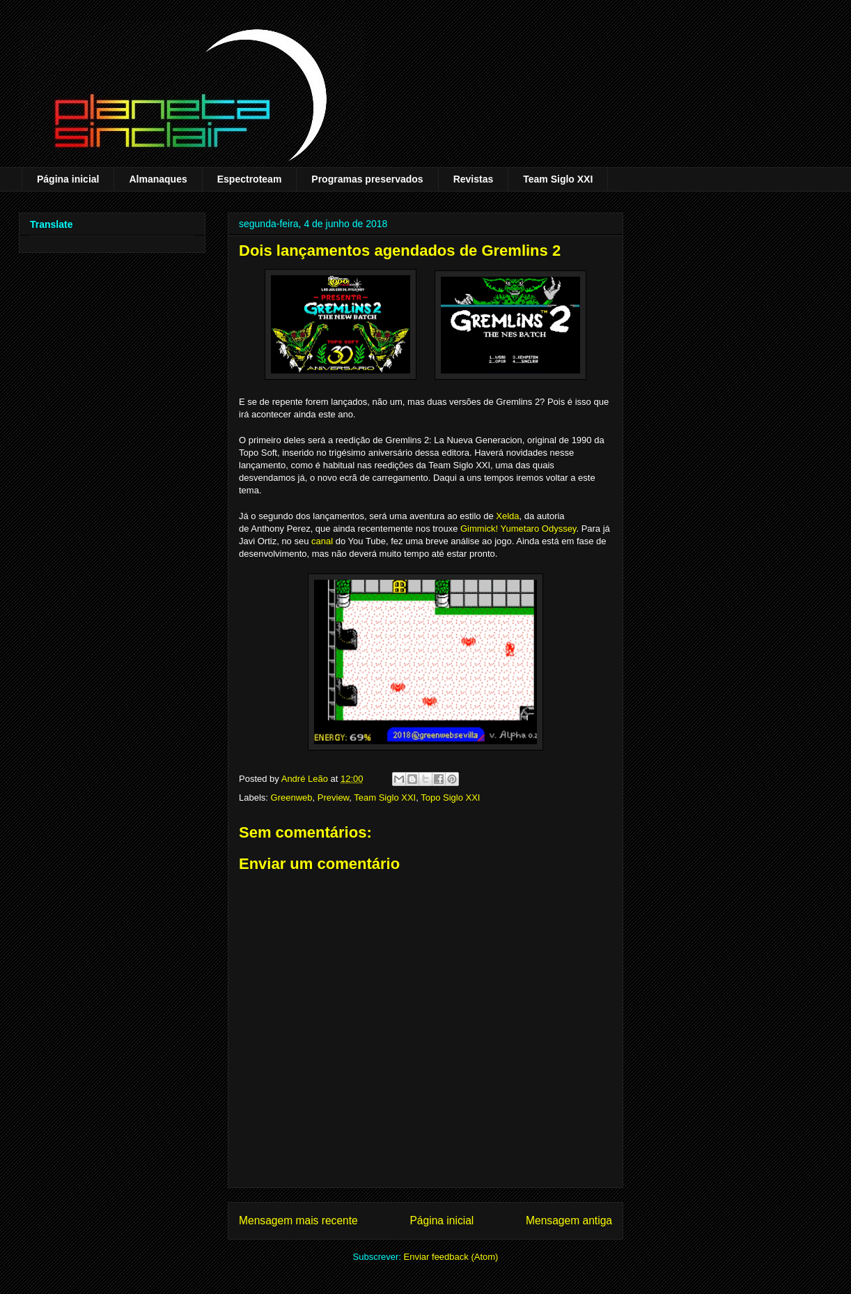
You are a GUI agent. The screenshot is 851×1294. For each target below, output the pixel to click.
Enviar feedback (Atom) (451, 1256)
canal (322, 541)
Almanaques (158, 179)
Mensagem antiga (569, 1220)
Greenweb (292, 797)
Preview (334, 797)
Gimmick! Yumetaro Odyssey (518, 528)
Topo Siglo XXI (450, 797)
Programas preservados (367, 179)
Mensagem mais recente (298, 1220)
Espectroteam (249, 179)
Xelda (507, 516)
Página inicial (68, 179)
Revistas (473, 179)
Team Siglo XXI (558, 179)
